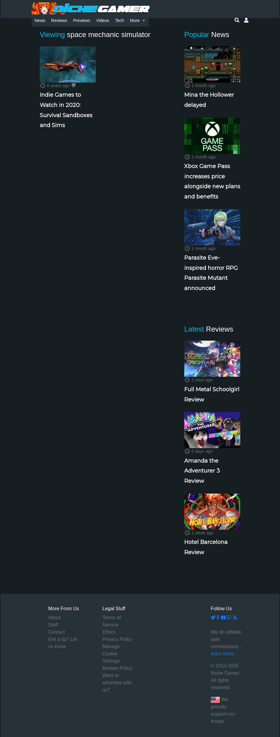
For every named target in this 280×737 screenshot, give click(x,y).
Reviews (59, 20)
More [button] (138, 20)
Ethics (109, 632)
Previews (81, 20)
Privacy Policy (117, 639)
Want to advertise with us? (117, 682)
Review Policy (117, 668)
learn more (222, 653)
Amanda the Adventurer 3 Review (202, 471)
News (40, 20)
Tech (119, 20)
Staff (53, 624)
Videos (102, 20)
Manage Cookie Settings (111, 654)
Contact (56, 632)
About (54, 617)
